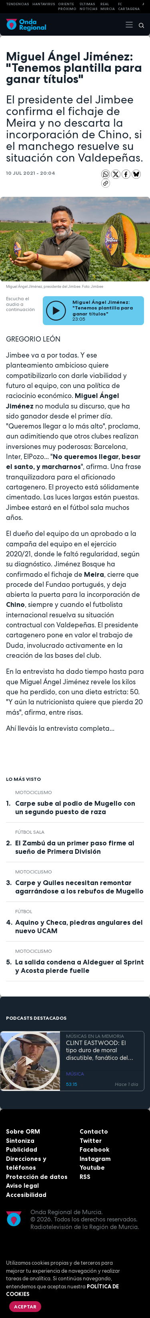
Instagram (95, 1158)
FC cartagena (129, 6)
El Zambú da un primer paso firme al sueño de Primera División (74, 847)
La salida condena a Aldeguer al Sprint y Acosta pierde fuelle (79, 966)
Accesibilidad (26, 1195)
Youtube (92, 1167)
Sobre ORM (23, 1131)
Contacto (94, 1131)
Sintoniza (20, 1140)
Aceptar (25, 1307)
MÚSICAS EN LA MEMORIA (95, 1036)
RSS (85, 1177)
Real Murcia (107, 6)
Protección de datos (37, 1177)
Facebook (94, 1149)
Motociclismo (33, 792)
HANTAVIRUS (43, 4)
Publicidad (21, 1149)
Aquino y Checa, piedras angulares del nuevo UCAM (79, 926)
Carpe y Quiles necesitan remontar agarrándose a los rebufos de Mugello (79, 887)
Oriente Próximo (67, 6)
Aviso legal (22, 1185)
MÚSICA (75, 1074)
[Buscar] (139, 24)
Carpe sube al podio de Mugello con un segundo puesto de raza (75, 807)
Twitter (91, 1140)
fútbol (23, 911)
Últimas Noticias (89, 6)
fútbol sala (29, 832)
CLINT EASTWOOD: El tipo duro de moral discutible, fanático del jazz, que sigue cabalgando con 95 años (100, 1050)
